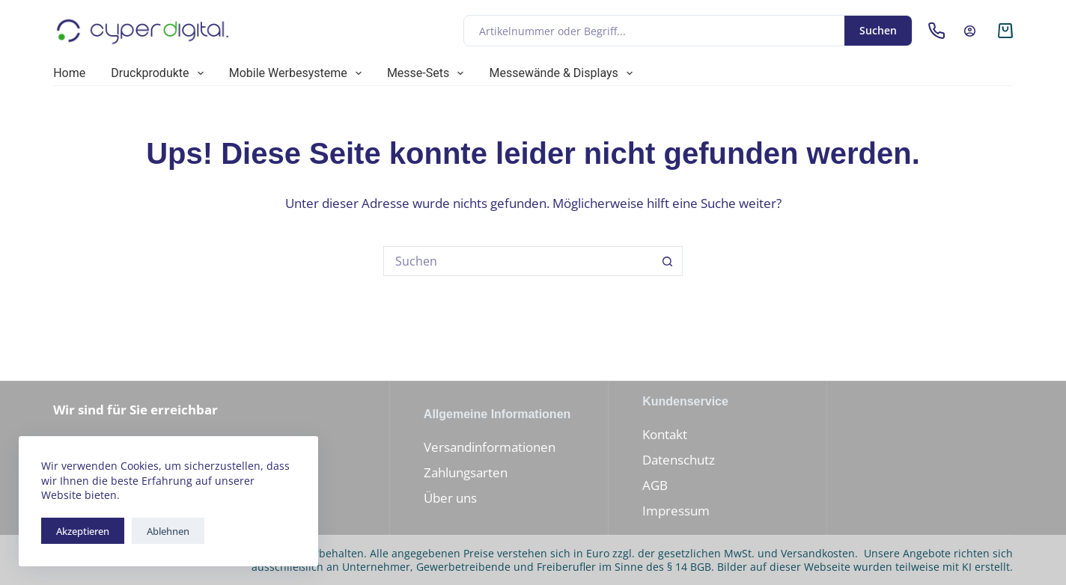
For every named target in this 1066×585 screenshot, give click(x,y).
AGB (655, 485)
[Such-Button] (668, 261)
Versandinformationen (489, 447)
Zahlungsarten (466, 472)
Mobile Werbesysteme (298, 73)
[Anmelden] (969, 31)
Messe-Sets (428, 73)
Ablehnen (168, 531)
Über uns (450, 497)
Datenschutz (678, 459)
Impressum (676, 510)
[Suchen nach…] (518, 261)
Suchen (878, 30)
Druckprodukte (160, 73)
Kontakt (664, 434)
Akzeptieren (82, 531)
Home (69, 73)
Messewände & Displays (564, 73)
